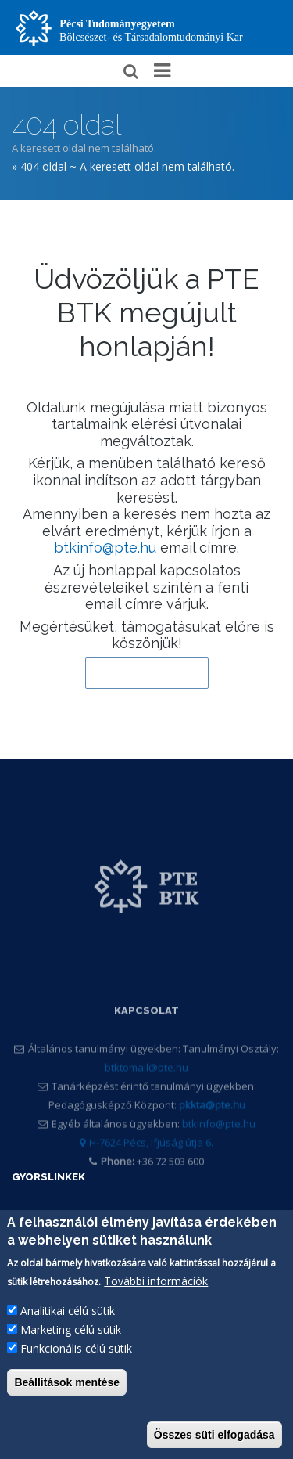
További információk (156, 1292)
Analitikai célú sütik (67, 1322)
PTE (22, 1219)
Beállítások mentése (67, 1394)
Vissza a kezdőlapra (147, 673)
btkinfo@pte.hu (105, 547)
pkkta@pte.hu (212, 1128)
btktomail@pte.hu (146, 1090)
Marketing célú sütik (70, 1341)
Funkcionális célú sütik (76, 1360)
